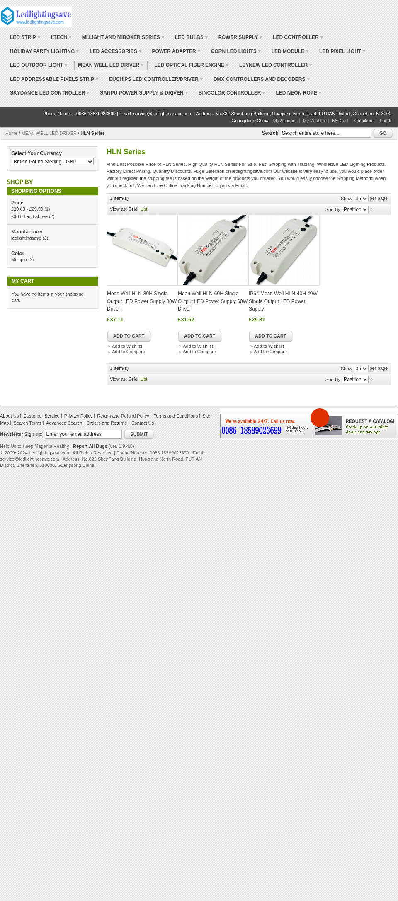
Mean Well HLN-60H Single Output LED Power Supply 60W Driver (213, 301)
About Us (9, 415)
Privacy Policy (78, 415)
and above (29, 216)
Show (346, 198)
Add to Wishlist (127, 346)
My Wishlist (314, 120)
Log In (386, 120)
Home (11, 133)
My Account (285, 120)
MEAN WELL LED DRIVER (49, 133)
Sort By (332, 209)
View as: (118, 208)
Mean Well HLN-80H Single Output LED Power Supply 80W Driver (142, 301)
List (143, 208)
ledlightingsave (26, 238)
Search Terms (27, 422)
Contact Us (142, 422)
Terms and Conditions (176, 415)
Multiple (19, 259)
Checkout (364, 120)
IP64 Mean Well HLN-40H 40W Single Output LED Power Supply (283, 301)
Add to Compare (128, 351)
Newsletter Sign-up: (21, 434)
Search (270, 133)
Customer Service (41, 415)
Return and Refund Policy (123, 415)
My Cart (340, 120)
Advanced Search (64, 422)
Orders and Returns (107, 422)
